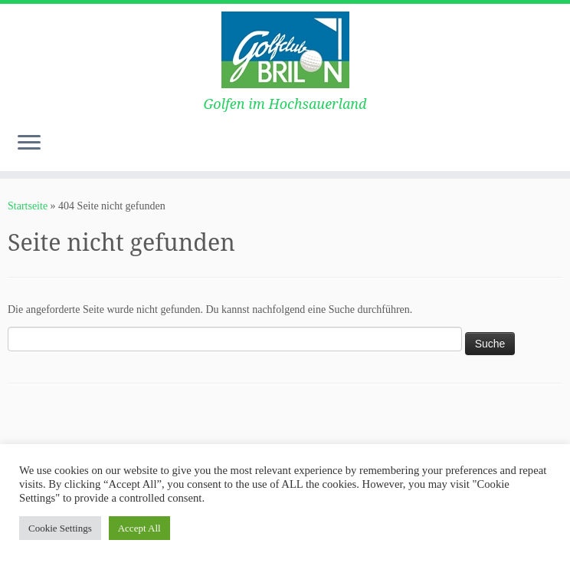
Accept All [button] (139, 528)
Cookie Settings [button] (60, 528)
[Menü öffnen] (29, 143)
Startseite (28, 206)
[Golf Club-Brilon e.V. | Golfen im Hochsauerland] (285, 50)
